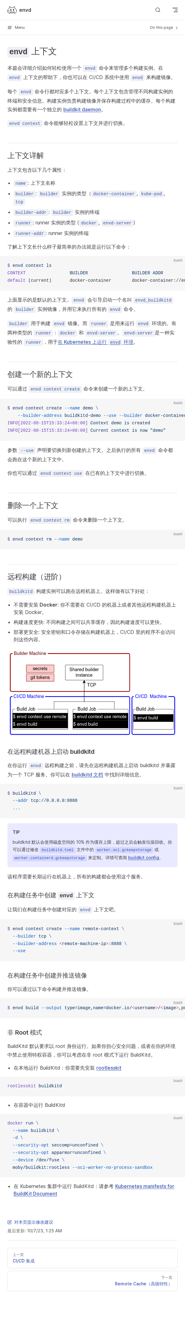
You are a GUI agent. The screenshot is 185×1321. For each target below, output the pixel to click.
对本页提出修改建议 (30, 1222)
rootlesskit (108, 1068)
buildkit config (143, 857)
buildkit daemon (82, 109)
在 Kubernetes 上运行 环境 (95, 342)
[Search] (157, 9)
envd (19, 10)
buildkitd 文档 (87, 774)
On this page (164, 27)
